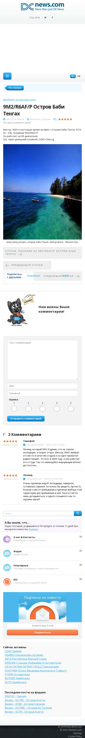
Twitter (45, 17)
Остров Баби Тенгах (26, 99)
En (78, 76)
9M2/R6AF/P (9, 99)
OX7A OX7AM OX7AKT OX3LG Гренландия (32, 666)
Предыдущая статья (27, 265)
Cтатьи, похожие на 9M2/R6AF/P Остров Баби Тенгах (40, 252)
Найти (78, 513)
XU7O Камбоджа (15, 682)
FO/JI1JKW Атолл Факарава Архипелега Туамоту (36, 670)
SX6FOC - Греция (15, 696)
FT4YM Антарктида (17, 674)
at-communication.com (70, 726)
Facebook (52, 17)
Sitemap (77, 733)
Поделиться (33, 275)
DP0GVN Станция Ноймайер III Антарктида (33, 663)
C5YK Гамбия (13, 651)
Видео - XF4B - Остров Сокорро (25, 704)
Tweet (65, 275)
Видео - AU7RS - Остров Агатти (25, 700)
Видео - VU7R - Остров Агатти (24, 712)
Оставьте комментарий (16, 122)
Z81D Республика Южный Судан (26, 659)
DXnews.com (75, 729)
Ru (72, 76)
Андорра (33, 529)
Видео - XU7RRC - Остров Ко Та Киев (28, 708)
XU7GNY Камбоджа (17, 678)
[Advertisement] (42, 48)
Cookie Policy (75, 736)
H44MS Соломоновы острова (24, 655)
